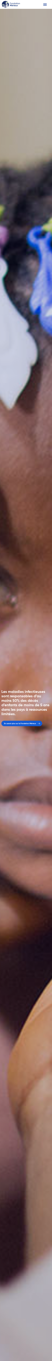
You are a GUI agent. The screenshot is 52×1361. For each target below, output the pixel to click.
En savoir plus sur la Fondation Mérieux (20, 724)
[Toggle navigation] (45, 4)
